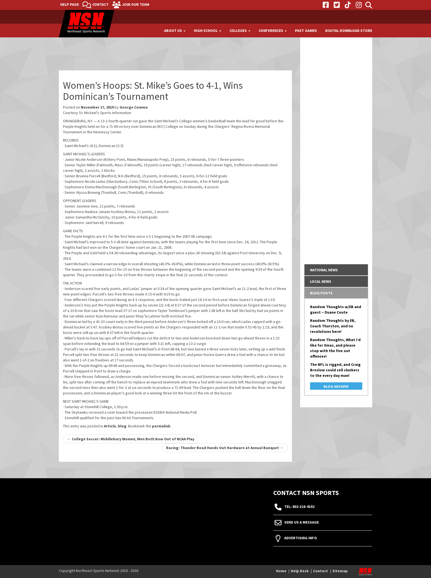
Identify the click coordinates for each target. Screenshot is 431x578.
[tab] (336, 269)
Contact (100, 4)
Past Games (306, 30)
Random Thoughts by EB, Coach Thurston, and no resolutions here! (332, 326)
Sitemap (340, 570)
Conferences (273, 30)
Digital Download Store (348, 30)
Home (281, 570)
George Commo (134, 107)
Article (110, 426)
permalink (161, 426)
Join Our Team (135, 4)
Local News (320, 281)
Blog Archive (336, 386)
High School (207, 30)
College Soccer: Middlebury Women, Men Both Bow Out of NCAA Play (130, 438)
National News (324, 269)
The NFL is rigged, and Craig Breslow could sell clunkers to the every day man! (335, 370)
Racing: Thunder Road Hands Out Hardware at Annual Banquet (225, 447)
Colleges (240, 30)
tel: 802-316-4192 (299, 506)
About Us (175, 30)
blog (122, 426)
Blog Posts (321, 293)
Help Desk (300, 570)
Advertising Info (300, 537)
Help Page (69, 4)
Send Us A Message (301, 522)
